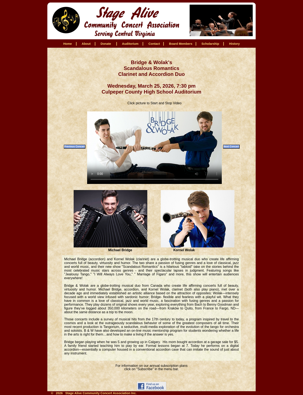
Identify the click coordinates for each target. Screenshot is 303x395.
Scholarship (210, 43)
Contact (154, 43)
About (86, 43)
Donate (106, 43)
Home (68, 43)
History (234, 43)
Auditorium (130, 43)
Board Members (180, 43)
